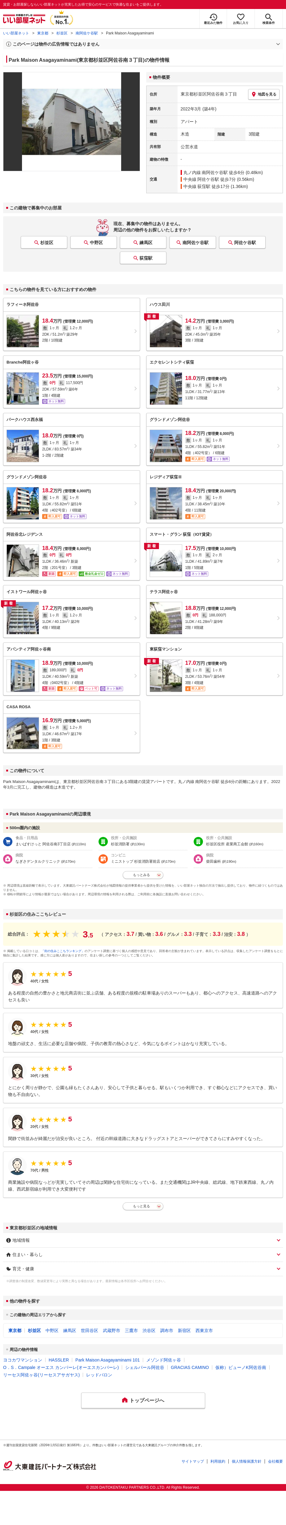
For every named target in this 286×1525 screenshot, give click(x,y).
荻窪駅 (145, 258)
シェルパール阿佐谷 (144, 1367)
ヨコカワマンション (22, 1360)
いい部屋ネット (16, 33)
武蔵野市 (111, 1330)
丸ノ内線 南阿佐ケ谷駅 (205, 172)
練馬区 (145, 242)
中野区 (96, 242)
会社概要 (275, 1461)
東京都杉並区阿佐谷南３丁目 (209, 94)
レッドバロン (99, 1375)
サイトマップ (193, 1461)
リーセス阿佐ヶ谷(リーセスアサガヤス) (41, 1375)
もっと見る (141, 1206)
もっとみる (141, 875)
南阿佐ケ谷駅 (87, 33)
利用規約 (217, 1461)
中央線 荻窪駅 (197, 186)
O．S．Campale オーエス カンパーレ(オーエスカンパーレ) (61, 1367)
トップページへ (147, 1400)
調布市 (166, 1330)
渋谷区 (149, 1330)
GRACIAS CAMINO (190, 1367)
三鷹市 (131, 1330)
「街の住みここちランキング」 (63, 951)
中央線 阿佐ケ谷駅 (201, 179)
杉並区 (62, 33)
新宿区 (184, 1330)
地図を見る (263, 94)
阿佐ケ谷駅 (245, 242)
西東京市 (204, 1330)
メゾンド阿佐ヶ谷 (163, 1360)
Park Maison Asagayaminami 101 (107, 1360)
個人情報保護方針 (247, 1461)
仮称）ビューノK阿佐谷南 (240, 1367)
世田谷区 (89, 1330)
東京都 (42, 33)
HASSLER (59, 1360)
